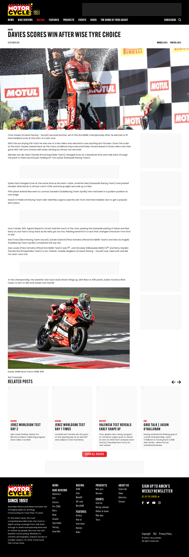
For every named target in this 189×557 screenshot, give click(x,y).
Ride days (100, 516)
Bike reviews (25, 20)
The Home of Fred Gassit (114, 20)
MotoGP (79, 498)
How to (79, 520)
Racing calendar (102, 508)
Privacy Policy (165, 534)
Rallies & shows (102, 512)
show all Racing (94, 455)
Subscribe (170, 20)
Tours (98, 520)
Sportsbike (56, 524)
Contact (122, 502)
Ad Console (15, 378)
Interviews (80, 524)
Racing (41, 20)
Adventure (56, 495)
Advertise (122, 498)
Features (54, 20)
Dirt (54, 499)
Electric (55, 503)
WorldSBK (80, 507)
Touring (55, 528)
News (11, 20)
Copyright (146, 534)
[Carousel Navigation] (176, 383)
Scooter (55, 520)
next (179, 383)
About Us (124, 486)
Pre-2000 (56, 507)
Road (54, 516)
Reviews (99, 494)
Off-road (79, 502)
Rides (78, 533)
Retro (54, 511)
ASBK (78, 490)
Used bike (56, 532)
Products (68, 20)
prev (173, 383)
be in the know (149, 497)
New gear (100, 490)
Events (82, 20)
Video (93, 20)
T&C (155, 534)
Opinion (79, 529)
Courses (99, 504)
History (79, 516)
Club (78, 494)
